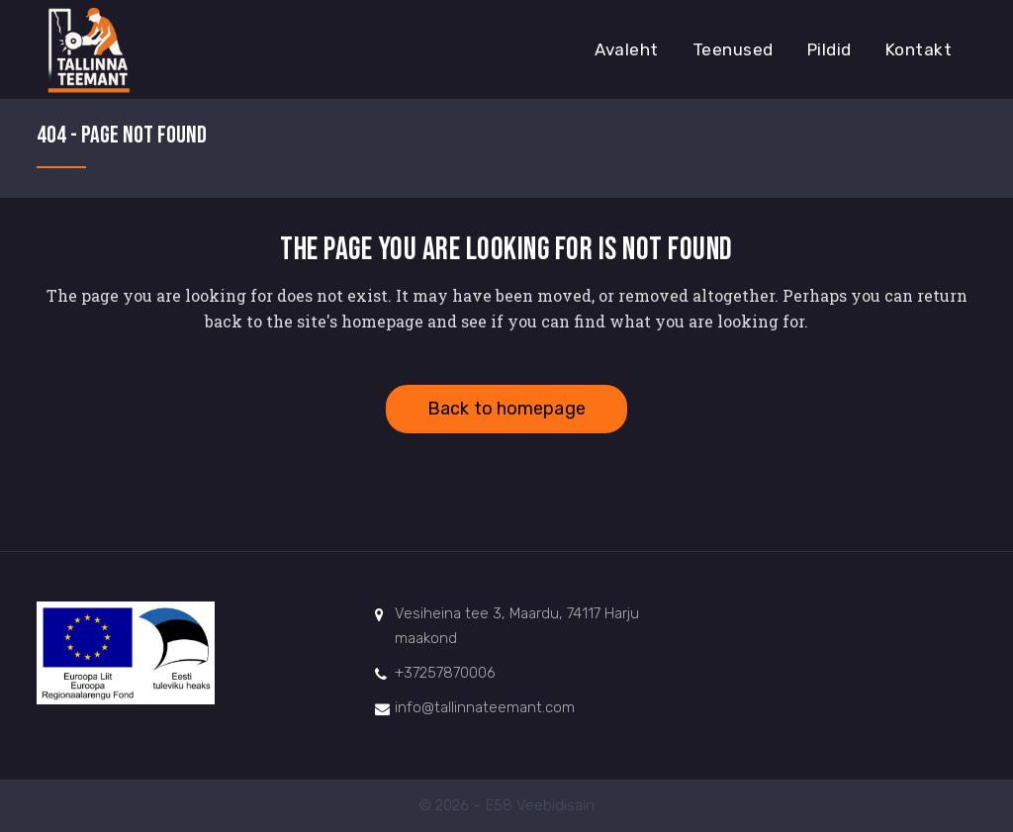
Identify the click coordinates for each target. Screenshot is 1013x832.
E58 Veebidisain (540, 805)
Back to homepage (506, 408)
